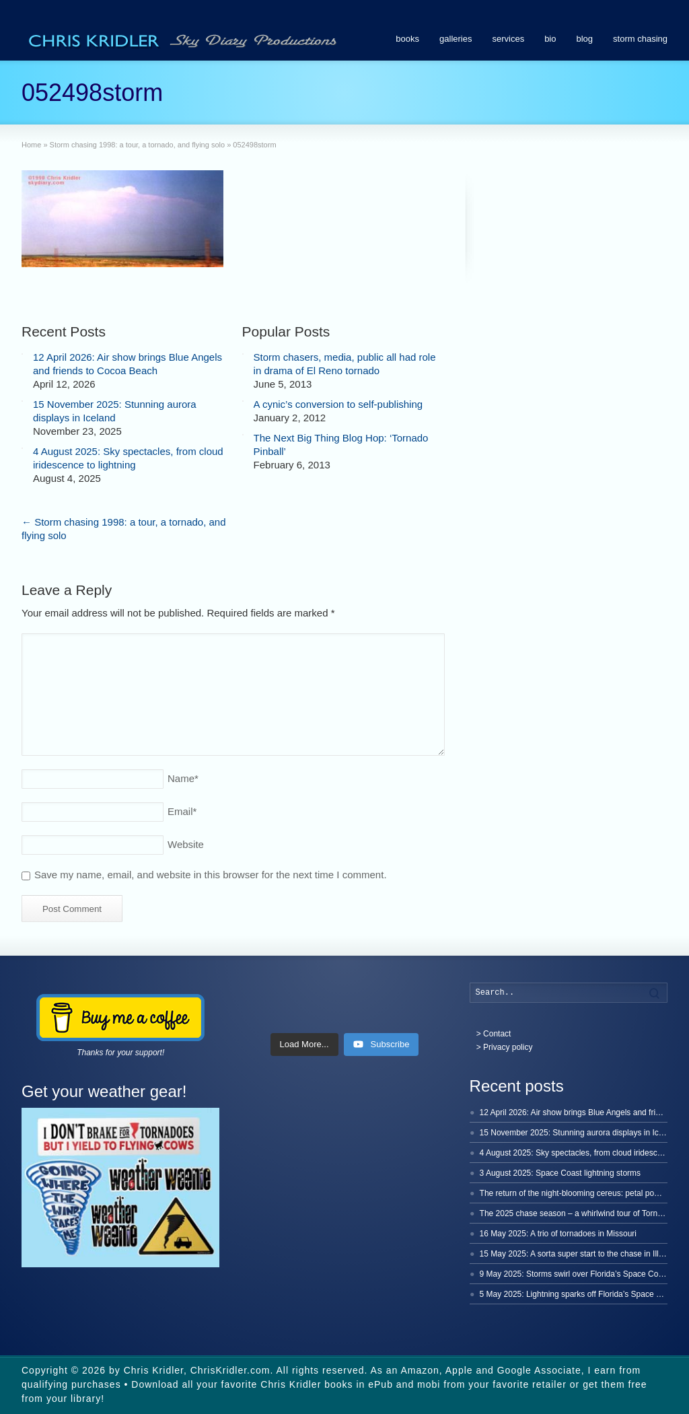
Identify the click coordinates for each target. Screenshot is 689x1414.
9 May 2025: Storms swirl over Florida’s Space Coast (574, 1274)
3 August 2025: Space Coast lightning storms (560, 1173)
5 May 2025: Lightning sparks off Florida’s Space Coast (579, 1294)
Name (183, 778)
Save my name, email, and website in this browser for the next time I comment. (210, 874)
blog (585, 39)
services (508, 39)
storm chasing (640, 39)
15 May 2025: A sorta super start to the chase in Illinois (578, 1254)
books (407, 39)
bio (550, 39)
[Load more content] (304, 1044)
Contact (497, 1033)
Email (182, 811)
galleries (455, 39)
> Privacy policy (504, 1047)
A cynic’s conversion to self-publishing (338, 404)
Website (186, 844)
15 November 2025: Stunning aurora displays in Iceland (579, 1132)
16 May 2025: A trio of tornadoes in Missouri (558, 1233)
